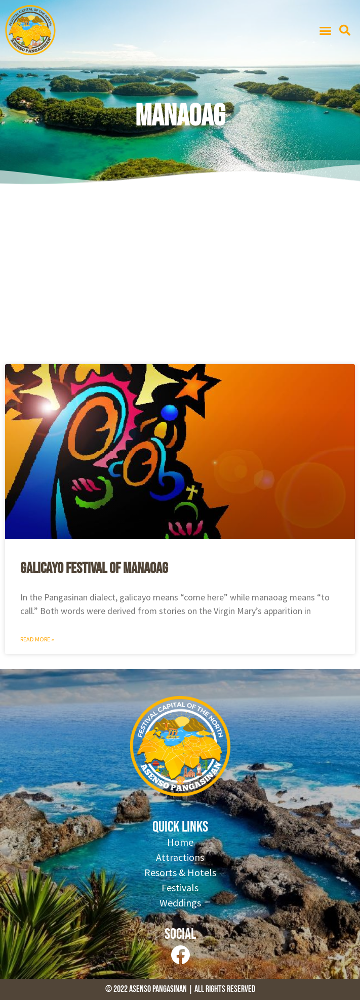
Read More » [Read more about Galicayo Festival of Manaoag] (37, 639)
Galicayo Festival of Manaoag (94, 568)
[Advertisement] (180, 278)
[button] (325, 30)
